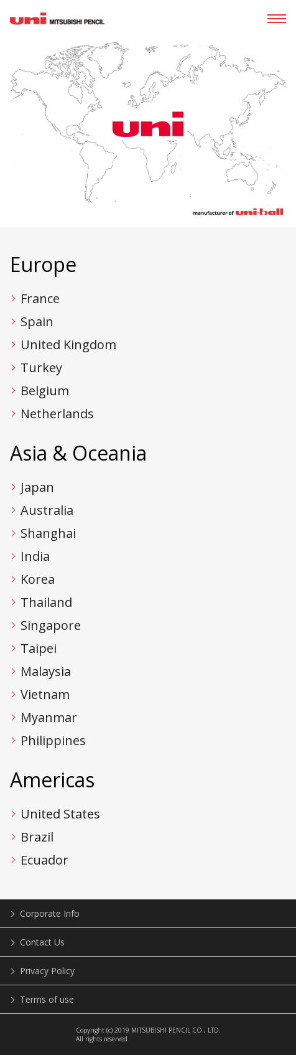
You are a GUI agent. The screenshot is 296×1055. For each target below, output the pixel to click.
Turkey (41, 367)
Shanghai (48, 533)
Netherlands (57, 413)
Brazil (37, 836)
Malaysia (46, 671)
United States (60, 813)
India (35, 556)
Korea (38, 579)
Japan (37, 487)
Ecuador (44, 859)
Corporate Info (50, 913)
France (40, 298)
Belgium (45, 390)
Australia (47, 510)
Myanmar (49, 717)
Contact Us (42, 942)
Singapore (51, 625)
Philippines (53, 740)
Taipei (39, 648)
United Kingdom (68, 344)
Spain (37, 321)
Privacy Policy (47, 971)
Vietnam (45, 694)
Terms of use (47, 999)
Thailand (46, 602)
